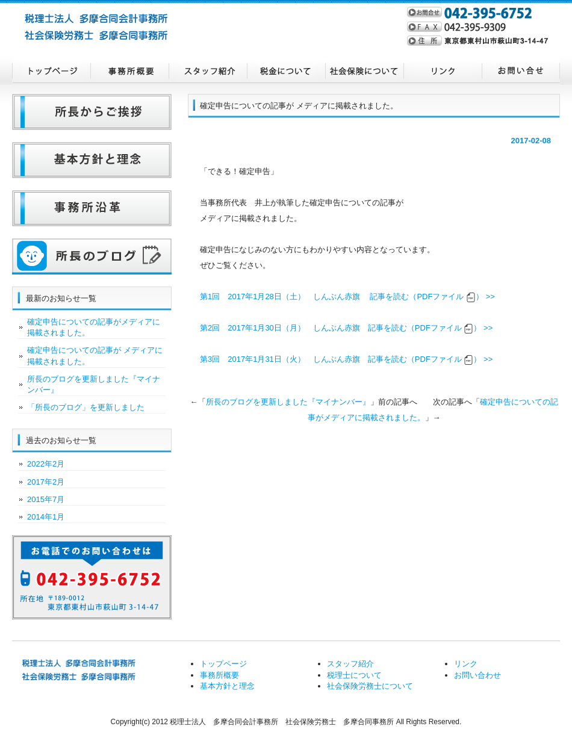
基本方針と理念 (227, 685)
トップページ (51, 71)
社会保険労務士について (364, 71)
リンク (442, 71)
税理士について (286, 71)
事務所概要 (129, 71)
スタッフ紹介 (208, 71)
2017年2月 (45, 481)
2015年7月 (45, 499)
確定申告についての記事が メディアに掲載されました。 (95, 355)
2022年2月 (45, 463)
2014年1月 (45, 516)
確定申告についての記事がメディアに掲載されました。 (93, 327)
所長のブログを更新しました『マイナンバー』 (288, 401)
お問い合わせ (521, 71)
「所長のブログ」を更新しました (86, 407)
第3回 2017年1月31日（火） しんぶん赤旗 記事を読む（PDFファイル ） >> (346, 359)
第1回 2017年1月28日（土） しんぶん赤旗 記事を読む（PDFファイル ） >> (347, 296)
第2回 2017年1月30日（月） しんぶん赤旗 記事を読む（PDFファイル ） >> (346, 327)
